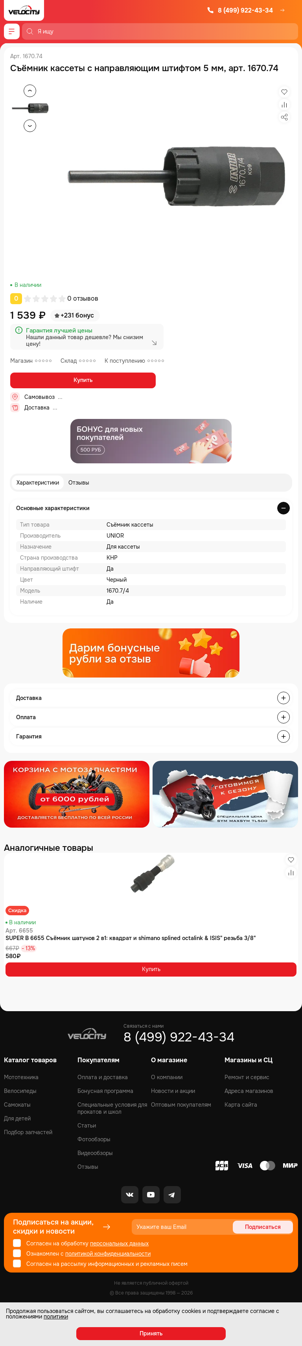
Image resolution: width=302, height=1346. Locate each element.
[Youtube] (151, 1194)
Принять (151, 1333)
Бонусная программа (105, 1090)
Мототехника (21, 1077)
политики (56, 1316)
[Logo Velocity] (24, 10)
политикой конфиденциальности (108, 1253)
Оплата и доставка (102, 1077)
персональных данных (119, 1243)
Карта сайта (241, 1104)
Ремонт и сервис (247, 1077)
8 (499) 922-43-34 (240, 10)
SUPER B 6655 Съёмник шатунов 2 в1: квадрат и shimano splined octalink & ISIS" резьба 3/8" (131, 938)
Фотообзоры (93, 1139)
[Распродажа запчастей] (76, 794)
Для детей (17, 1118)
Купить (83, 380)
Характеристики (38, 482)
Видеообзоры (95, 1153)
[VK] (129, 1194)
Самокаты (17, 1104)
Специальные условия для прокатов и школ (112, 1108)
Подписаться (263, 1226)
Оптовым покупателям (181, 1104)
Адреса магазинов (249, 1090)
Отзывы (78, 482)
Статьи (86, 1125)
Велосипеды (20, 1090)
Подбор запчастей (28, 1132)
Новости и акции (173, 1090)
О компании (166, 1077)
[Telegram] (172, 1194)
